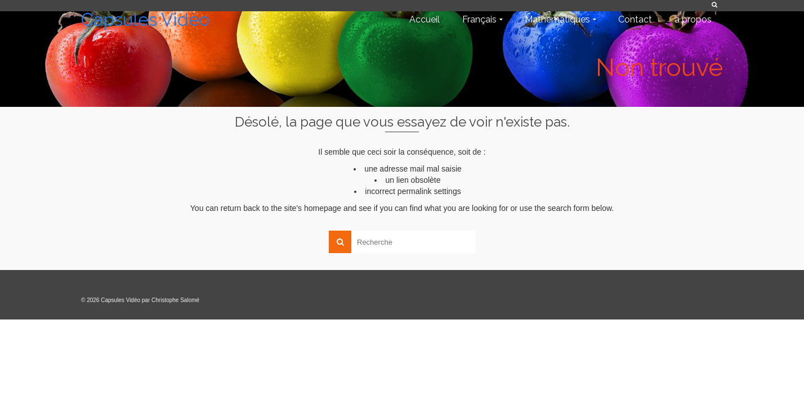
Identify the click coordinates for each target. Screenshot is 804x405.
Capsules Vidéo (145, 19)
